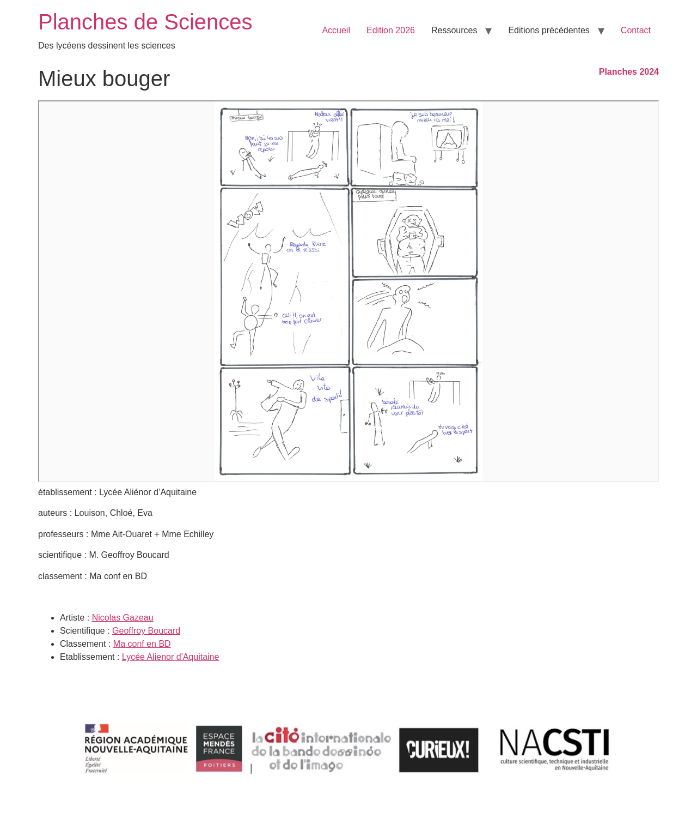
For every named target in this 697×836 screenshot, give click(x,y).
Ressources (454, 30)
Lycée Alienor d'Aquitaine (170, 656)
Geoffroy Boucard (146, 630)
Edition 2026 (390, 30)
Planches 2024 (629, 71)
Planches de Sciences (145, 22)
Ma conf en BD (142, 643)
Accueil (336, 30)
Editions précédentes (548, 30)
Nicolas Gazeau (123, 617)
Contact (636, 30)
